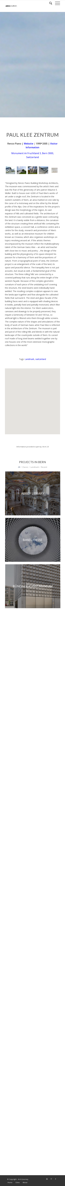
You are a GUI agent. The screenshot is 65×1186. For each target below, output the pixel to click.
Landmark (29, 359)
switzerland (40, 359)
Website (28, 143)
